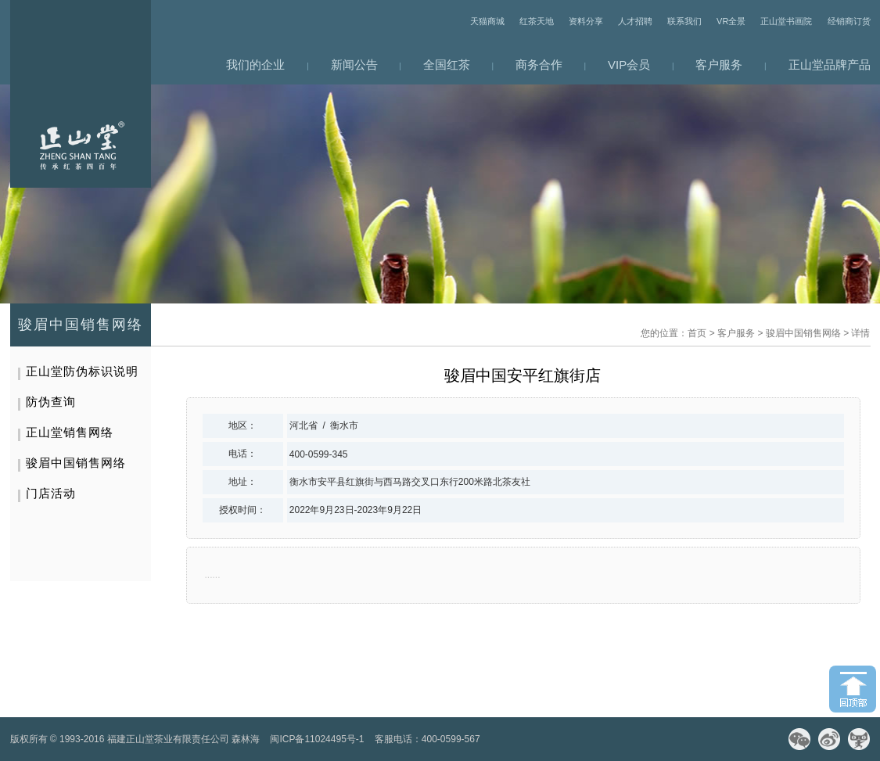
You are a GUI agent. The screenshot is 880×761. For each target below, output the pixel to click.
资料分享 (586, 21)
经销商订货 (849, 21)
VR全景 (731, 21)
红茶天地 (536, 21)
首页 (697, 333)
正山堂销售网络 (69, 432)
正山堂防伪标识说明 (82, 371)
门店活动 (51, 493)
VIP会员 (629, 64)
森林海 (246, 739)
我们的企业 (255, 64)
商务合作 (538, 64)
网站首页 (80, 94)
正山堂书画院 (786, 21)
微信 (799, 739)
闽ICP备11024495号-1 (317, 739)
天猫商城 (487, 21)
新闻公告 (354, 64)
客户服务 (718, 64)
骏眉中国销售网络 (803, 333)
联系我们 (684, 21)
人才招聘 (635, 21)
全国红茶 (446, 64)
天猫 (859, 739)
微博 (829, 739)
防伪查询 (51, 401)
